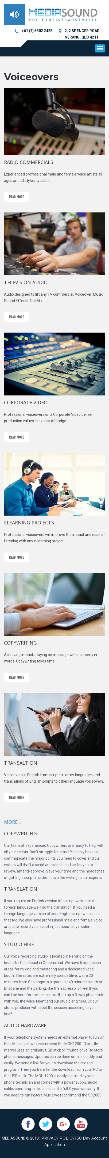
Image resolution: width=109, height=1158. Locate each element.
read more (16, 197)
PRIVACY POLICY (58, 1138)
